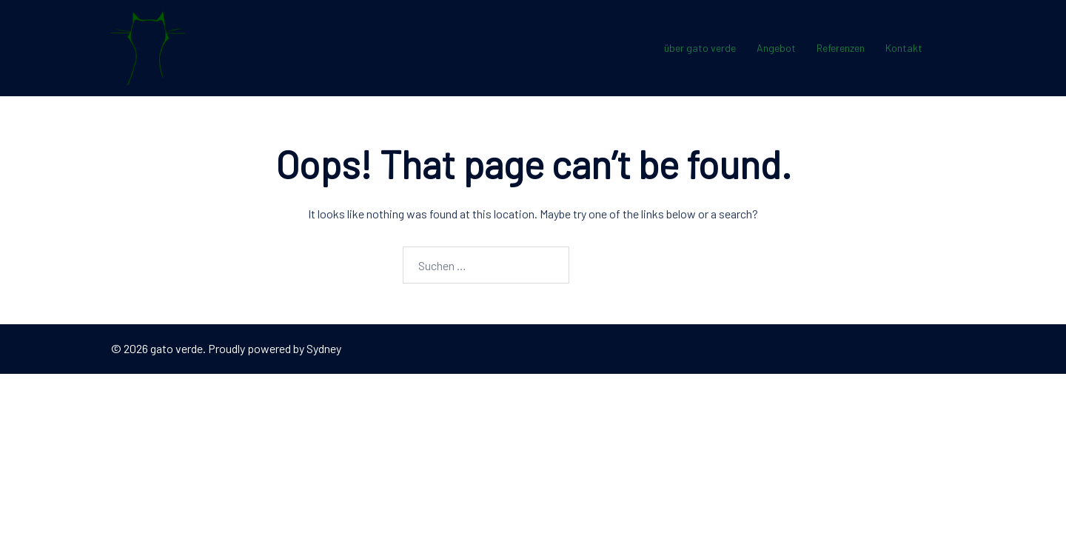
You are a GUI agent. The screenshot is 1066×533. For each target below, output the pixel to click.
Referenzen (841, 47)
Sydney (323, 348)
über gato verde (700, 47)
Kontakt (903, 47)
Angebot (776, 47)
